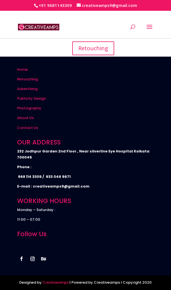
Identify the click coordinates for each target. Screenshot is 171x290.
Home (22, 69)
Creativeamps (55, 282)
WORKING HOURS (44, 200)
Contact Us (27, 127)
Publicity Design (31, 98)
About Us (25, 117)
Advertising (27, 88)
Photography (29, 108)
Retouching (93, 48)
